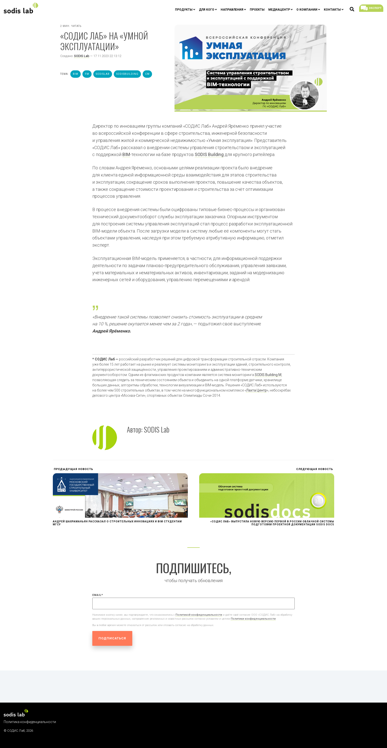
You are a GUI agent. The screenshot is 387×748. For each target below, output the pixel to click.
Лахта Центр (256, 390)
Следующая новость (315, 469)
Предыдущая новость (73, 469)
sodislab (103, 74)
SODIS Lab (81, 56)
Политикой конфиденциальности (198, 614)
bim (75, 74)
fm (87, 74)
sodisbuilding (127, 74)
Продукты (184, 9)
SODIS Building (209, 154)
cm (147, 74)
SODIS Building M (268, 375)
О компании (306, 9)
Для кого (206, 9)
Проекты (257, 9)
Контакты (332, 9)
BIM (126, 154)
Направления (232, 9)
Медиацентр (279, 9)
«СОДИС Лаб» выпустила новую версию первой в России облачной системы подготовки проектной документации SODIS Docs (272, 523)
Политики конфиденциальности (253, 618)
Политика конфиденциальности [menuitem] (30, 722)
